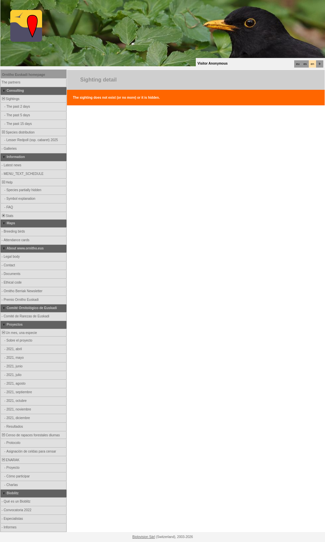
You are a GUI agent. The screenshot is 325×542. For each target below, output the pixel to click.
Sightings (10, 99)
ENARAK (10, 460)
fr (320, 64)
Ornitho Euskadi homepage (23, 75)
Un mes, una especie (19, 333)
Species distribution (17, 132)
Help (7, 182)
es (305, 64)
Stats (7, 216)
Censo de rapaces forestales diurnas (30, 435)
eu (297, 64)
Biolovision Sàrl (144, 537)
